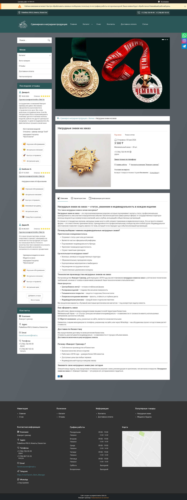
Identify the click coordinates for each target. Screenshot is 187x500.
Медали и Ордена (144, 417)
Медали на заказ (29, 258)
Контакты (111, 24)
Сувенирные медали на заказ (33, 255)
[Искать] (49, 40)
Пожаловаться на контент (100, 498)
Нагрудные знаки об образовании (34, 181)
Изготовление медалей (31, 129)
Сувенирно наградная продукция (73, 118)
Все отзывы (35, 300)
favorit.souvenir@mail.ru (28, 335)
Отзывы (22, 66)
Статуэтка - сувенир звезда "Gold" (35, 132)
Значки (91, 118)
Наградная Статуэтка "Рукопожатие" (31, 136)
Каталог (86, 24)
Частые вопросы (25, 77)
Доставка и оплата (128, 24)
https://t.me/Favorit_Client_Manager (31, 475)
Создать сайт (22, 2)
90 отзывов (165, 2)
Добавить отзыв (34, 296)
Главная (73, 24)
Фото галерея (24, 61)
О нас (98, 24)
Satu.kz (104, 495)
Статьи (145, 24)
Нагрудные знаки (144, 414)
